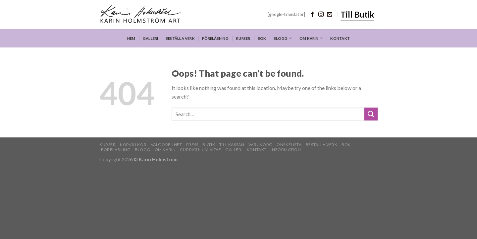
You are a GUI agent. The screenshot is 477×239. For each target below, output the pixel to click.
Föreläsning (215, 38)
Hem (131, 38)
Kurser (243, 38)
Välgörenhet (166, 144)
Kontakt (340, 38)
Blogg (283, 38)
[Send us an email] (329, 15)
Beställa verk (180, 38)
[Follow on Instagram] (321, 15)
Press (192, 144)
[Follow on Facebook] (312, 15)
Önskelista (289, 144)
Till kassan (231, 144)
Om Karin (311, 38)
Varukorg (260, 144)
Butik (208, 144)
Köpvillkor (133, 144)
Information (286, 149)
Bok (262, 38)
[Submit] (371, 114)
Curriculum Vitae (200, 149)
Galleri (150, 38)
